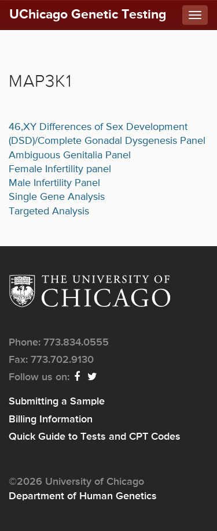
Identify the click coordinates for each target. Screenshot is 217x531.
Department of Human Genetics (83, 496)
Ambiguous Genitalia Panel (70, 155)
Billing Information (51, 419)
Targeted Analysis (49, 211)
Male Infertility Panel (54, 183)
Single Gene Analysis (57, 197)
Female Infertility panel (60, 169)
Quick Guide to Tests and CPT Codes (95, 437)
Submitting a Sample (57, 401)
